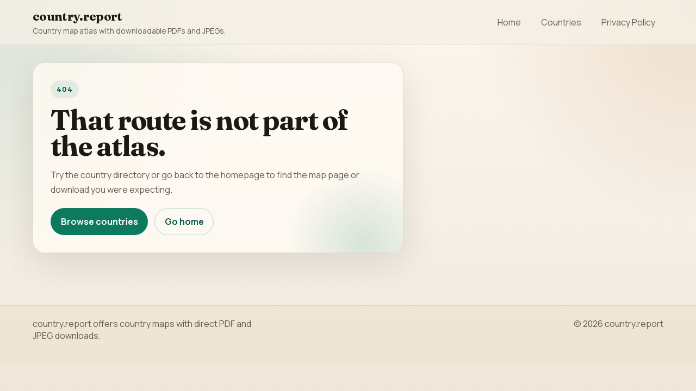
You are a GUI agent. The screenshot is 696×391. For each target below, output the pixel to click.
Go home (184, 222)
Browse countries (99, 222)
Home (509, 22)
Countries (561, 22)
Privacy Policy (628, 22)
